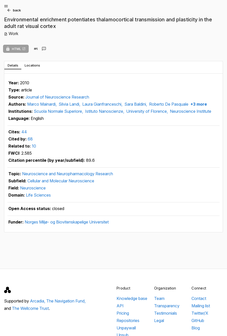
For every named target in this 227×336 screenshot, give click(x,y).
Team (159, 298)
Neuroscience (33, 187)
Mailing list (200, 305)
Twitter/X (199, 313)
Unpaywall (126, 327)
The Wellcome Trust (30, 308)
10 (34, 146)
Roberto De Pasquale (168, 104)
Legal (159, 320)
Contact (198, 298)
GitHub (197, 320)
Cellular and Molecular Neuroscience (60, 180)
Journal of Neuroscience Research (57, 97)
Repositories (128, 320)
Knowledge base (132, 298)
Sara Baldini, (136, 104)
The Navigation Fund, (66, 300)
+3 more (198, 104)
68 (30, 138)
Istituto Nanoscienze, (105, 111)
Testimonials (165, 313)
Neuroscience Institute (190, 111)
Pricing (123, 313)
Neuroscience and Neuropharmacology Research (67, 173)
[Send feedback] (44, 49)
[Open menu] (6, 6)
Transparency (167, 305)
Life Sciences (38, 195)
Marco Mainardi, (42, 104)
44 (24, 131)
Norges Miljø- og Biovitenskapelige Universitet (67, 222)
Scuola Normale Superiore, (59, 111)
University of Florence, (147, 111)
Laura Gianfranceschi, (102, 104)
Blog (195, 327)
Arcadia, (38, 300)
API (120, 305)
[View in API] (36, 49)
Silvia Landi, (70, 104)
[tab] (12, 65)
